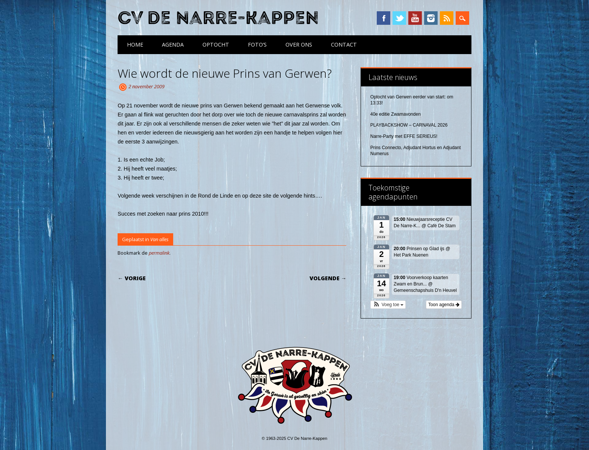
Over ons (298, 44)
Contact (344, 44)
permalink (159, 252)
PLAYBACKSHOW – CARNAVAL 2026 (409, 125)
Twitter (399, 18)
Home (135, 44)
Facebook (383, 18)
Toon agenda (443, 304)
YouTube (415, 18)
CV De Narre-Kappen (218, 18)
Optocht (215, 44)
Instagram (431, 18)
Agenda (173, 44)
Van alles (159, 239)
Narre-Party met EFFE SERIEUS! (404, 136)
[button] (388, 304)
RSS (446, 18)
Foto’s (257, 44)
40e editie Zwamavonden (395, 114)
